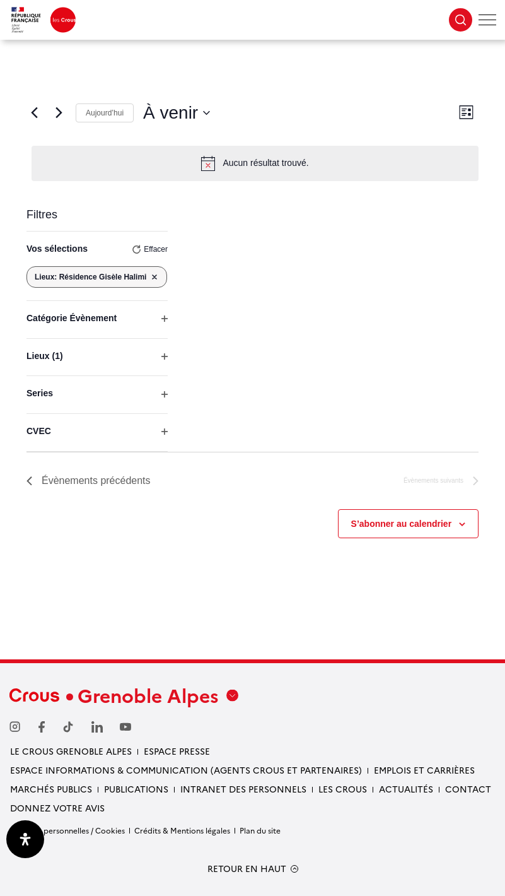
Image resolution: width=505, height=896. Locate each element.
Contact (468, 788)
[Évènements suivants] (58, 113)
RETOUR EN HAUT (246, 869)
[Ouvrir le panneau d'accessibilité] (25, 839)
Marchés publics (51, 788)
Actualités (406, 788)
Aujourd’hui (105, 113)
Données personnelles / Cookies (67, 830)
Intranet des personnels (243, 788)
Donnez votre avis (57, 807)
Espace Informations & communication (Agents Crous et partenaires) (186, 769)
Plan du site (260, 830)
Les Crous (342, 788)
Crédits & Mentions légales (182, 830)
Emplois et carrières (424, 769)
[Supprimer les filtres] (154, 277)
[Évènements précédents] (34, 113)
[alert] (255, 163)
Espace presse (177, 751)
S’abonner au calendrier (401, 524)
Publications (136, 788)
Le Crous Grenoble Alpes (71, 751)
